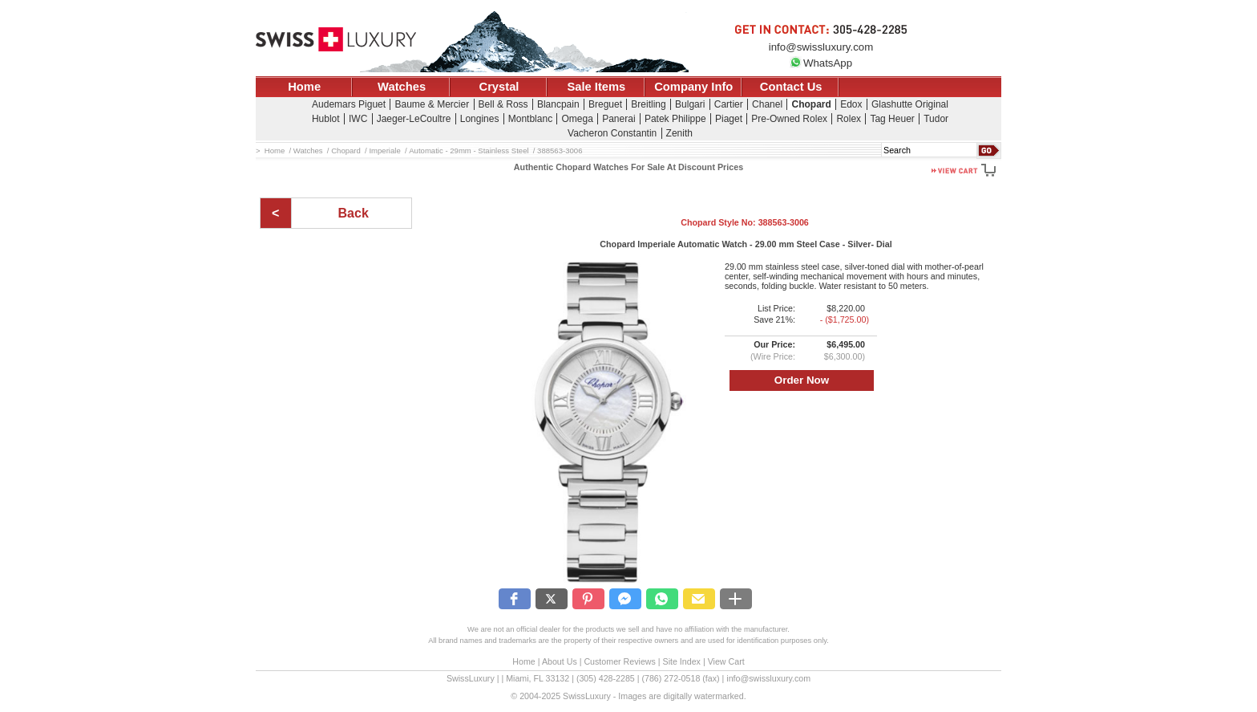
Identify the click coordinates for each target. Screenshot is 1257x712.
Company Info (693, 86)
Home (304, 86)
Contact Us (791, 86)
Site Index (682, 661)
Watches (402, 86)
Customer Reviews (619, 661)
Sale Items (596, 86)
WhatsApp (821, 63)
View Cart (726, 661)
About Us (559, 661)
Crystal (499, 86)
